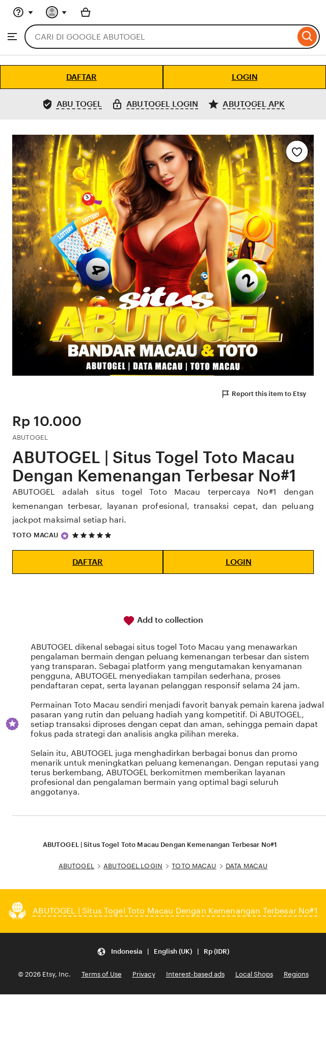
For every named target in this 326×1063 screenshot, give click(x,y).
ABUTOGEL (76, 866)
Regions (296, 974)
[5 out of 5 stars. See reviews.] (93, 535)
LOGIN (245, 77)
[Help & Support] (23, 12)
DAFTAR (81, 77)
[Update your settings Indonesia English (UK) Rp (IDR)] (163, 951)
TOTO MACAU (35, 535)
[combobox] (159, 36)
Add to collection (163, 621)
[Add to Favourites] (297, 151)
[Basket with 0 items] (85, 12)
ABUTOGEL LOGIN (132, 866)
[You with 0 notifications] (56, 12)
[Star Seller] (64, 536)
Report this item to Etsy (263, 394)
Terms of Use (102, 974)
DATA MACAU (246, 866)
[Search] (307, 36)
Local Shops (254, 974)
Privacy (143, 974)
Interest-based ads (195, 974)
